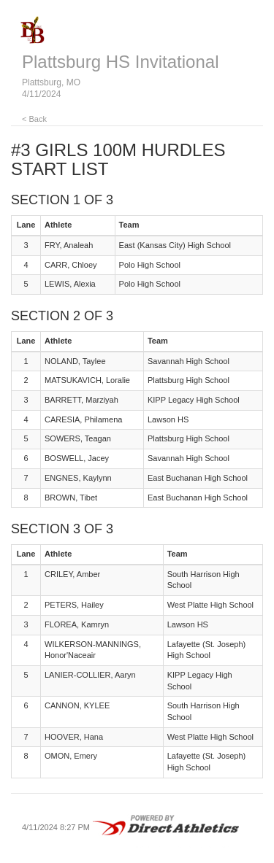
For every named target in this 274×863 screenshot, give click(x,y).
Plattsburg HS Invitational (120, 61)
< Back (34, 119)
